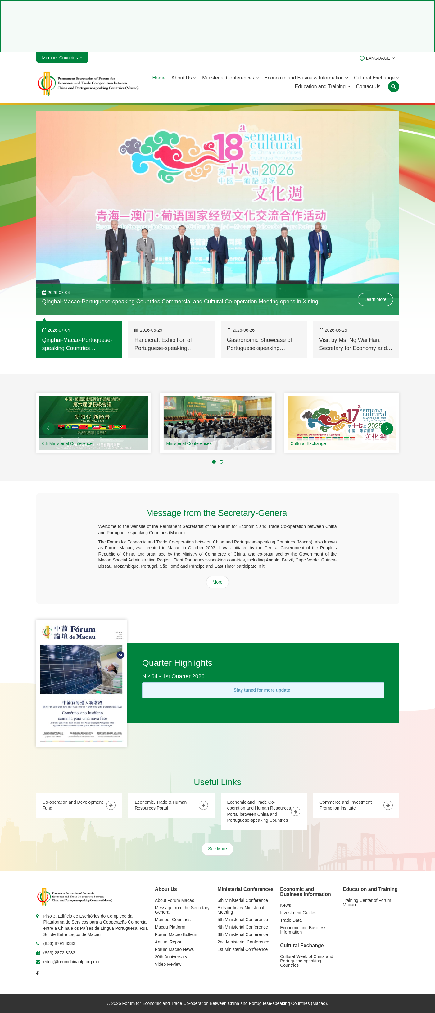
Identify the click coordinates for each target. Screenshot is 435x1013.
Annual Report (169, 941)
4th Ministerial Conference (243, 926)
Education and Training (322, 86)
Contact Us (368, 86)
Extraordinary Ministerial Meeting (241, 910)
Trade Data (291, 920)
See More (217, 848)
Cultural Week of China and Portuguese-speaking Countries (306, 961)
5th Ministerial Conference (243, 919)
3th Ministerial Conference (243, 934)
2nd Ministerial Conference (244, 941)
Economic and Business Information (306, 77)
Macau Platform (170, 926)
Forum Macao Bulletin (176, 934)
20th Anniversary (171, 956)
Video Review (168, 964)
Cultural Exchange (376, 77)
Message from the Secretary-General (183, 910)
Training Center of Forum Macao (367, 902)
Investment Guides (298, 912)
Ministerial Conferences (230, 77)
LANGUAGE (377, 58)
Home (158, 77)
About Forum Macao (174, 900)
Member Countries (173, 919)
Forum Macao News (174, 949)
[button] (48, 428)
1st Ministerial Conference (243, 949)
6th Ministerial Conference (67, 443)
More (218, 581)
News (285, 905)
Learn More (375, 299)
